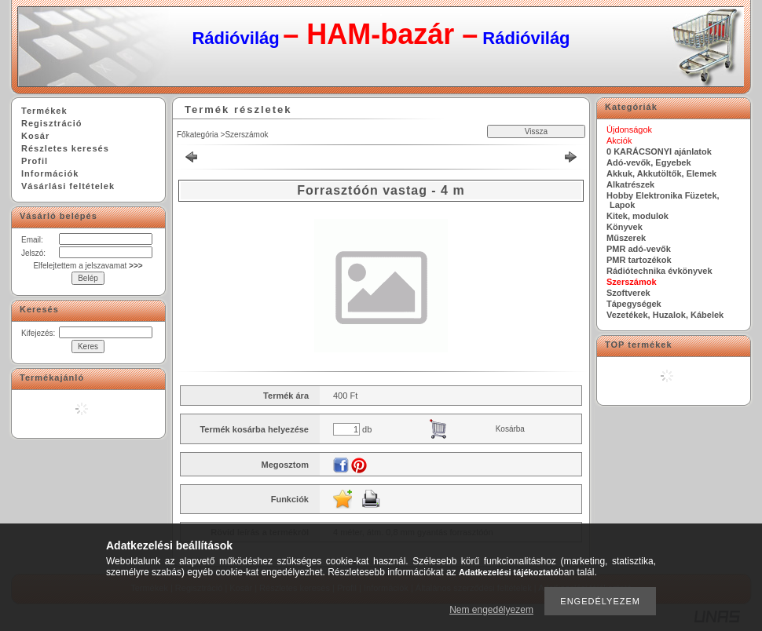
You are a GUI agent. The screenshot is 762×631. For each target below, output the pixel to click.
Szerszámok (246, 134)
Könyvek (624, 227)
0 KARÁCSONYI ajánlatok (659, 151)
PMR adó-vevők (638, 248)
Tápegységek (633, 303)
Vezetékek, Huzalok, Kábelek (665, 314)
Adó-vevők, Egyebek (648, 162)
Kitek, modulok (637, 216)
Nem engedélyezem (491, 609)
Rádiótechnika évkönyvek (659, 270)
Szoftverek (628, 292)
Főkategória (197, 134)
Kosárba (510, 429)
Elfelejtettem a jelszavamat (87, 265)
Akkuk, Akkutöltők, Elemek (661, 173)
